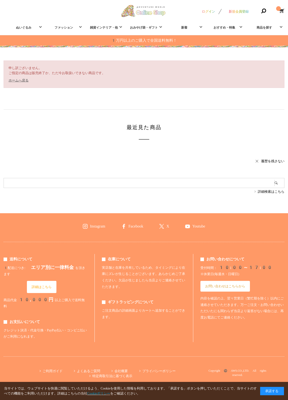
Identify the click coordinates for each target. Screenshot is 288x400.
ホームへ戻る (19, 80)
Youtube (198, 226)
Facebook (136, 226)
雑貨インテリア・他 (104, 27)
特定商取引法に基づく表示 (112, 376)
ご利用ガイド (53, 371)
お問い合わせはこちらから (225, 286)
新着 (184, 27)
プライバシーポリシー (159, 371)
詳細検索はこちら (271, 191)
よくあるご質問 (88, 371)
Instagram (97, 226)
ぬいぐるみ (23, 27)
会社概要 (121, 371)
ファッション (64, 27)
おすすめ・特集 (224, 27)
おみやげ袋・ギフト (144, 27)
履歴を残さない (272, 161)
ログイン (208, 11)
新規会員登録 (239, 11)
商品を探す (264, 27)
